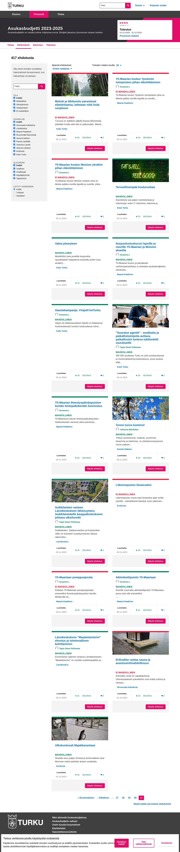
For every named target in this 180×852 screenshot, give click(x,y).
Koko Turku (19, 154)
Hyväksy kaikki (121, 843)
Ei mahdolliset (21, 111)
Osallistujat (19, 172)
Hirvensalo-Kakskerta (24, 125)
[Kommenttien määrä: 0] (102, 137)
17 (117, 798)
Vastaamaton (20, 108)
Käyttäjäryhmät (21, 175)
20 (135, 798)
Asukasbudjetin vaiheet (64, 821)
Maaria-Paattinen (22, 132)
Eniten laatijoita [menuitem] (61, 69)
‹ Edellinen (103, 798)
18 (123, 798)
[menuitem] (140, 5)
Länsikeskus (20, 128)
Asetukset (166, 843)
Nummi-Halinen (21, 138)
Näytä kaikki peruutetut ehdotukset (152, 804)
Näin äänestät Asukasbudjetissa (69, 817)
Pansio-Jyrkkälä (21, 141)
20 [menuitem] (117, 65)
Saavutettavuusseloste (64, 832)
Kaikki (17, 98)
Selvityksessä (20, 104)
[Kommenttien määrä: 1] (102, 458)
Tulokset (18, 192)
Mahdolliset (19, 101)
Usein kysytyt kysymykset (66, 825)
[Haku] (25, 86)
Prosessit (39, 14)
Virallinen (18, 169)
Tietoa (61, 14)
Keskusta (18, 151)
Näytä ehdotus (96, 148)
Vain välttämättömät (144, 843)
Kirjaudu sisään (158, 5)
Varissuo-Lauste (21, 145)
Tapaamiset (19, 178)
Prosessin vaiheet (129, 36)
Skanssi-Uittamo (22, 148)
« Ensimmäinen (86, 798)
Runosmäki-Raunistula (24, 135)
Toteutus (51, 45)
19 (129, 798)
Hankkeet (19, 196)
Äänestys (38, 45)
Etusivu (16, 14)
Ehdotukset (23, 45)
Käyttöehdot (58, 828)
